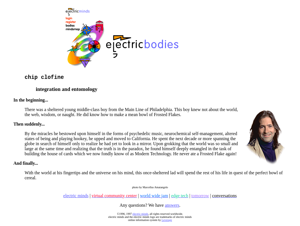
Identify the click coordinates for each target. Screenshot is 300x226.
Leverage (167, 221)
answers (172, 206)
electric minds (140, 215)
